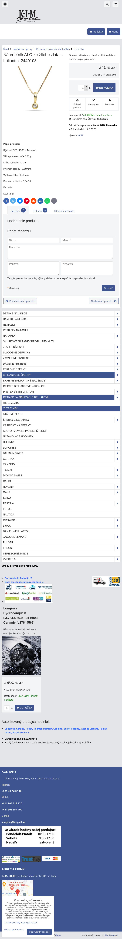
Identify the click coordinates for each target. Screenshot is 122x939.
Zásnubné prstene (61, 358)
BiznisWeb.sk (112, 935)
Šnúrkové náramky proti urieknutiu (29, 341)
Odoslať (108, 288)
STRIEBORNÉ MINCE (15, 553)
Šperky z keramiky (61, 420)
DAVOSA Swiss (61, 475)
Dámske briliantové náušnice (61, 380)
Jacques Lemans (61, 537)
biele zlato (11, 403)
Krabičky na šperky (17, 425)
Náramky (61, 336)
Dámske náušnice (61, 319)
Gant (61, 492)
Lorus (61, 548)
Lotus (7, 509)
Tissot (61, 470)
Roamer (61, 486)
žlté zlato (10, 408)
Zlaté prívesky (61, 347)
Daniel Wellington (16, 531)
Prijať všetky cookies (39, 932)
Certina (61, 459)
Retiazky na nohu (15, 330)
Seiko (7, 497)
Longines (61, 447)
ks (8, 707)
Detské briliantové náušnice (24, 386)
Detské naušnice (61, 313)
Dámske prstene (61, 364)
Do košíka (104, 87)
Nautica (8, 514)
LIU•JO (61, 526)
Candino (9, 464)
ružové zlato (13, 414)
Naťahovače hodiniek (18, 436)
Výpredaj (61, 559)
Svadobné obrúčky (61, 352)
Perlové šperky (61, 369)
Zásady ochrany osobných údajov (20, 922)
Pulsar (8, 542)
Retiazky (61, 324)
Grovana (61, 520)
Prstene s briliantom (61, 392)
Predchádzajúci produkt (20, 301)
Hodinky (61, 442)
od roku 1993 (31, 22)
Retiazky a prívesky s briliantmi (61, 397)
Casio (7, 481)
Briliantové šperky (61, 375)
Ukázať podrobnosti (14, 929)
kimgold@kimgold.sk (13, 822)
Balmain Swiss (61, 453)
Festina (61, 503)
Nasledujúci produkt (103, 301)
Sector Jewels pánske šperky (25, 431)
